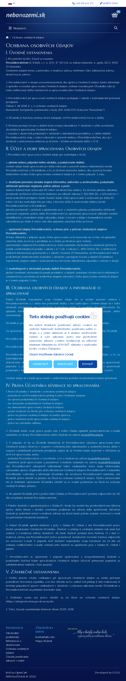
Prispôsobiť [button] (65, 364)
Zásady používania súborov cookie (51, 354)
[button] (11, 3)
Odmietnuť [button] (40, 364)
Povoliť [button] (87, 364)
